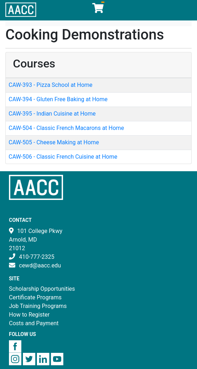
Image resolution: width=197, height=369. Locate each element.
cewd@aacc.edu (40, 265)
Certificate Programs (35, 297)
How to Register (29, 314)
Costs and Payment (34, 323)
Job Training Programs (38, 306)
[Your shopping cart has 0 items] (98, 9)
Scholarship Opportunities (42, 288)
